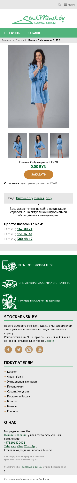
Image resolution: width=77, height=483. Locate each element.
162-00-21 (24, 229)
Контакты (12, 411)
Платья (20, 40)
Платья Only (24, 198)
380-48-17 (24, 239)
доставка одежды (32, 466)
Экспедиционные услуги (22, 381)
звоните (22, 435)
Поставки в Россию (19, 396)
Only (49, 198)
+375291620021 (14, 442)
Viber (20, 446)
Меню (69, 4)
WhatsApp (30, 446)
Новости (12, 406)
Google (49, 341)
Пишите (9, 435)
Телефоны (12, 33)
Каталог (34, 33)
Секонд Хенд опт (18, 391)
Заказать (38, 174)
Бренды (12, 401)
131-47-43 (24, 234)
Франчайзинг (15, 376)
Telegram (10, 446)
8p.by (46, 479)
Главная (6, 40)
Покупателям (15, 386)
